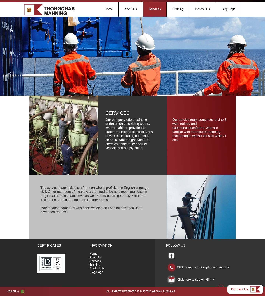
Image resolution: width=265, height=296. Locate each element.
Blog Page (228, 9)
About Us (131, 9)
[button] (200, 267)
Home (109, 9)
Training (178, 9)
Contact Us (202, 9)
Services (155, 9)
